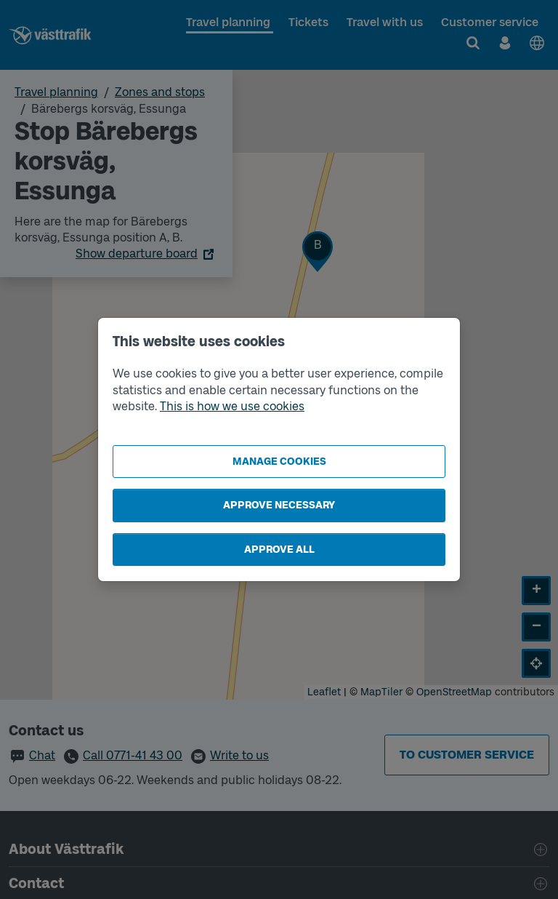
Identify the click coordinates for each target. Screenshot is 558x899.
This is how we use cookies (232, 406)
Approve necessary (279, 505)
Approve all (279, 549)
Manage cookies (279, 461)
